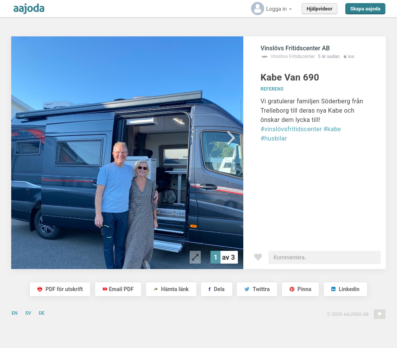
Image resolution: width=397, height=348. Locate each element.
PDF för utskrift (60, 289)
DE (41, 313)
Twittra (257, 289)
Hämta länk (171, 289)
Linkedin (345, 289)
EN (14, 313)
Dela (216, 289)
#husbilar (273, 138)
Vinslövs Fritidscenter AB (295, 48)
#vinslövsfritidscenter (291, 129)
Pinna (300, 289)
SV (28, 313)
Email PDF (118, 289)
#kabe (332, 129)
